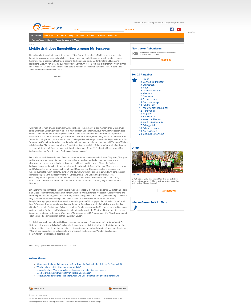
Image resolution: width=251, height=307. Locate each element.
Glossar (61, 35)
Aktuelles (36, 35)
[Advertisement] (106, 11)
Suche (77, 29)
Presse (101, 35)
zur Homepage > (170, 191)
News (49, 40)
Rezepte (80, 35)
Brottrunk (148, 96)
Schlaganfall (149, 125)
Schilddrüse (149, 104)
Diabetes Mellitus (152, 90)
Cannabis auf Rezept (153, 81)
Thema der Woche (63, 40)
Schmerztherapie (152, 128)
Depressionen (150, 99)
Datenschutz (179, 23)
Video (76, 40)
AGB (163, 23)
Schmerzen (149, 84)
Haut (145, 87)
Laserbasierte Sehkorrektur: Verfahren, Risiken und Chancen (63, 273)
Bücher (91, 35)
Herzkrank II (149, 116)
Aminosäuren (150, 130)
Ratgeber (49, 35)
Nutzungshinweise (154, 23)
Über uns (113, 35)
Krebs (146, 78)
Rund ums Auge (151, 102)
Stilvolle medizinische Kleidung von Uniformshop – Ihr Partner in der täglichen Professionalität (79, 264)
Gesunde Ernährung (153, 133)
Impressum (170, 23)
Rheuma (147, 93)
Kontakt (137, 23)
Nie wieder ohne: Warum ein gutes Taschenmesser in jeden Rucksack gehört (70, 270)
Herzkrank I (149, 110)
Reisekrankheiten (152, 119)
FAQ (71, 35)
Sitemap (143, 23)
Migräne (147, 113)
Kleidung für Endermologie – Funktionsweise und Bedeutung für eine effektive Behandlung (77, 275)
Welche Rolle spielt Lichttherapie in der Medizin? (58, 267)
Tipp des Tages (38, 40)
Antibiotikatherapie (153, 122)
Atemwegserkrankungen (155, 107)
